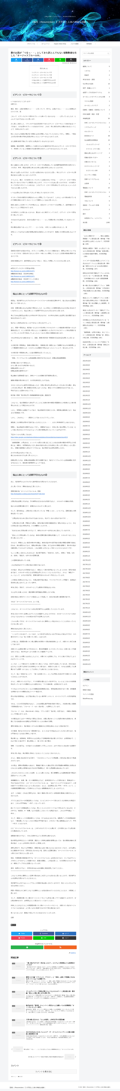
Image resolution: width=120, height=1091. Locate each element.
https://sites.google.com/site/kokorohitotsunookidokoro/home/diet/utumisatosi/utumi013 (39, 438)
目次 (41, 68)
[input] (96, 53)
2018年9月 (86, 521)
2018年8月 (86, 525)
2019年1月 (86, 504)
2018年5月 (86, 538)
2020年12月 (87, 404)
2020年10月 (87, 413)
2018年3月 (86, 547)
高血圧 (97, 75)
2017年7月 (86, 582)
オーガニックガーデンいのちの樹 (96, 96)
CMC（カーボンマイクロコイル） (97, 122)
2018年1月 (86, 556)
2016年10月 (87, 621)
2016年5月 (86, 642)
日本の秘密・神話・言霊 (96, 114)
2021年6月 (86, 378)
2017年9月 (86, 573)
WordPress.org (88, 698)
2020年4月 (86, 439)
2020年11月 (87, 408)
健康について (96, 66)
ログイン (86, 685)
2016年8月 (86, 629)
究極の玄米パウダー (97, 157)
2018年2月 (86, 551)
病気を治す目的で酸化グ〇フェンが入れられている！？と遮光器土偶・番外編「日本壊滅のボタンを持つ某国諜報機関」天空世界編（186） (96, 277)
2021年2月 (86, 395)
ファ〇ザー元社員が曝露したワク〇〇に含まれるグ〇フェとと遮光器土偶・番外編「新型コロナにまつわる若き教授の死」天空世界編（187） (96, 265)
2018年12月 (87, 508)
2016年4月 (86, 647)
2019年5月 (86, 486)
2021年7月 (86, 374)
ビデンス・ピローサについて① (42, 72)
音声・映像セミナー (96, 88)
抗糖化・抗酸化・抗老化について (96, 109)
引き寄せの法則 (96, 83)
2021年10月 (87, 361)
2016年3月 (86, 651)
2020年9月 (86, 417)
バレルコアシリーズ (98, 144)
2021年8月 (86, 369)
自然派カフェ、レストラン (97, 218)
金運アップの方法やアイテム (96, 92)
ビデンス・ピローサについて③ (42, 78)
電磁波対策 (97, 196)
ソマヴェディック (97, 127)
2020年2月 (86, 447)
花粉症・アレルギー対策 (96, 205)
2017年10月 (87, 569)
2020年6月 (86, 430)
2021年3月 (86, 391)
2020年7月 (86, 426)
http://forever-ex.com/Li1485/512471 (23, 277)
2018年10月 (87, 517)
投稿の (87, 690)
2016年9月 (86, 625)
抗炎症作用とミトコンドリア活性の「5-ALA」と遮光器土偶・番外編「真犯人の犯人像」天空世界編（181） (96, 344)
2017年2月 (86, 603)
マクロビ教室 (97, 101)
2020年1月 (86, 452)
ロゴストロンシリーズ (97, 166)
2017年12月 (87, 560)
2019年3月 (86, 495)
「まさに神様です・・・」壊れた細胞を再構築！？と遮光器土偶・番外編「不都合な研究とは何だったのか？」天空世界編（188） (96, 240)
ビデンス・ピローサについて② (42, 75)
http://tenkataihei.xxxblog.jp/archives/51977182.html (28, 494)
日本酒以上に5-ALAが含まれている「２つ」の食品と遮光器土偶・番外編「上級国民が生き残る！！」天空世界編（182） (96, 324)
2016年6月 (86, 638)
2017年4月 (86, 595)
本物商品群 (96, 118)
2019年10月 (87, 465)
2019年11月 (87, 460)
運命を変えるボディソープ (97, 153)
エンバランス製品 (97, 175)
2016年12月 (87, 612)
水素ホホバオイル (97, 162)
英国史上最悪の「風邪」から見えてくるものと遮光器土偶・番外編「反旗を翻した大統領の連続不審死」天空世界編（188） (96, 252)
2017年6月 (86, 586)
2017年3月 (86, 599)
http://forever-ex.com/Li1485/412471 (23, 271)
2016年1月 (86, 660)
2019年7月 (86, 478)
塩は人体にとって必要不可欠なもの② (44, 83)
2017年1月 (86, 608)
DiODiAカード (97, 136)
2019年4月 (86, 491)
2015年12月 (87, 664)
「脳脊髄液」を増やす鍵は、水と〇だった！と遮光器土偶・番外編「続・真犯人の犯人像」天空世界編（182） (96, 334)
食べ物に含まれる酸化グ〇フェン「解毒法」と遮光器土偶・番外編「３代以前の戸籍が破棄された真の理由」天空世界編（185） (96, 289)
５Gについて (97, 201)
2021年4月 (86, 387)
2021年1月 (86, 400)
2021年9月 (86, 365)
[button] (108, 53)
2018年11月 (87, 512)
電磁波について (96, 187)
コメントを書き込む (43, 1073)
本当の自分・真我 (96, 79)
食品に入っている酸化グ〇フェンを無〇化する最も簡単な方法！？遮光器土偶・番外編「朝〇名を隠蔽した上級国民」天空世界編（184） (96, 302)
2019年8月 (86, 473)
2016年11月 (87, 616)
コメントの (88, 694)
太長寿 (97, 183)
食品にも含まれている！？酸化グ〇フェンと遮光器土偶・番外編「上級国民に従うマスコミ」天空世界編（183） (96, 312)
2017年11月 (87, 564)
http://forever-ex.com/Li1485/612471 (23, 282)
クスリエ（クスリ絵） (98, 149)
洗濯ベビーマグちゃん (97, 179)
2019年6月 (86, 482)
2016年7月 (86, 634)
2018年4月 (86, 543)
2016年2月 (86, 655)
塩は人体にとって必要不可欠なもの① (44, 80)
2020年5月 (86, 434)
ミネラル (97, 71)
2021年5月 (86, 382)
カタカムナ (96, 209)
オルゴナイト (97, 131)
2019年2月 (86, 499)
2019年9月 (86, 469)
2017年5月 (86, 590)
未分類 (14, 925)
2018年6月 (86, 534)
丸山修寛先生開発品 (97, 140)
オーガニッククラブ (97, 105)
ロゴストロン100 (98, 170)
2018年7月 (86, 530)
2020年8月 (86, 421)
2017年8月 (86, 577)
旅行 (96, 214)
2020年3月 (86, 443)
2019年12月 (87, 456)
